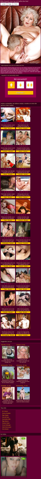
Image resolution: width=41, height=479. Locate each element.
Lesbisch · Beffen (23, 266)
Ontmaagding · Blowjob (8, 335)
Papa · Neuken (8, 289)
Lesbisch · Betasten (8, 151)
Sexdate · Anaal (8, 266)
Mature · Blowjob (23, 128)
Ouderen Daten (6, 423)
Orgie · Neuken (8, 128)
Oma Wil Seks (5, 417)
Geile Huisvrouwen (6, 427)
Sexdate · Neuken (23, 174)
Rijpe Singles (5, 415)
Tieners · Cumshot (23, 243)
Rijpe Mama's (5, 421)
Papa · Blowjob (8, 220)
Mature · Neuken (23, 151)
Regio (9, 4)
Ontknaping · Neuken (7, 243)
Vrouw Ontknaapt (6, 425)
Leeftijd (4, 4)
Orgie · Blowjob (8, 197)
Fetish (15, 4)
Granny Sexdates (6, 413)
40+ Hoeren (5, 411)
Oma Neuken (5, 429)
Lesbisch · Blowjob (23, 220)
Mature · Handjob (23, 335)
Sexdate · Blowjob (8, 312)
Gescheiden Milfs (6, 419)
